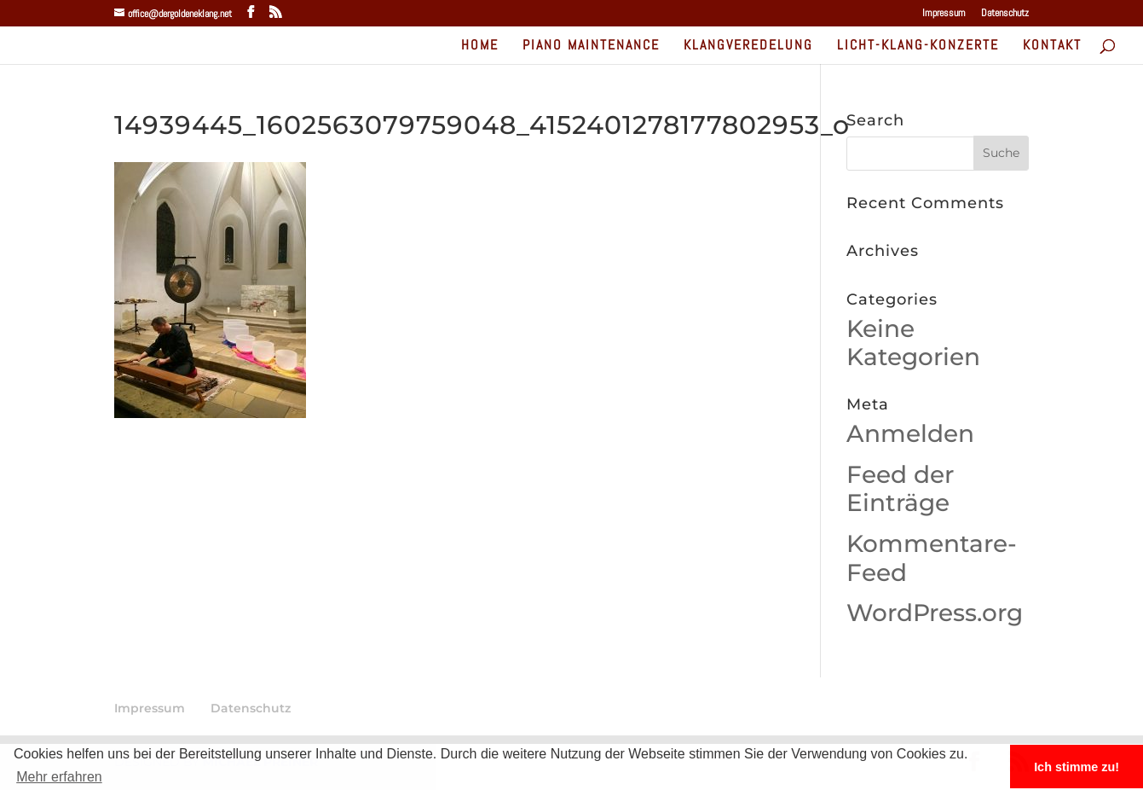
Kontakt (1052, 46)
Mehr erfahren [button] (59, 777)
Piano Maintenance (591, 46)
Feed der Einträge (900, 489)
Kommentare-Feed (931, 558)
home (480, 46)
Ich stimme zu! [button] (1076, 767)
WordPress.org (934, 612)
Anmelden (910, 433)
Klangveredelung (748, 46)
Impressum (944, 14)
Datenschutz (1005, 14)
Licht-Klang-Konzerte (918, 46)
